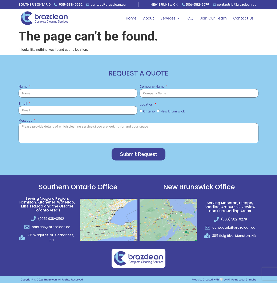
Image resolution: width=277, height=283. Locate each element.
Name (23, 87)
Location (147, 104)
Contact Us (243, 18)
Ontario (149, 111)
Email (23, 104)
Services (170, 18)
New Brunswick (172, 111)
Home (131, 18)
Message (26, 121)
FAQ (189, 18)
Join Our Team (213, 18)
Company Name (152, 87)
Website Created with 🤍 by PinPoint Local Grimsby (224, 279)
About (148, 18)
